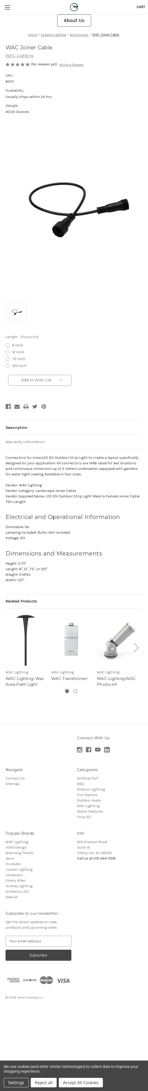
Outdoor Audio (89, 800)
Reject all (43, 1082)
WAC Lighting (88, 806)
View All (12, 897)
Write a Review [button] (71, 65)
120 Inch (19, 365)
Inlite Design (16, 847)
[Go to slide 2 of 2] (75, 691)
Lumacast (14, 875)
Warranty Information (25, 441)
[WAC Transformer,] (71, 640)
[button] (74, 20)
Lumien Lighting (19, 869)
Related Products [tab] (21, 601)
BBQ (80, 784)
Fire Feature (87, 795)
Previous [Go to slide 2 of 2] (7, 647)
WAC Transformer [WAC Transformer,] (69, 678)
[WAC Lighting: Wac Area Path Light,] (25, 640)
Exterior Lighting (91, 789)
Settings (16, 1082)
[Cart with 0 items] (141, 7)
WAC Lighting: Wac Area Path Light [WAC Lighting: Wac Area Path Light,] (25, 681)
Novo (10, 858)
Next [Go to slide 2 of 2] (136, 647)
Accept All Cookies (81, 1082)
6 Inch (17, 345)
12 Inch (18, 352)
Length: (22, 337)
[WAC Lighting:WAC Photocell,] (117, 640)
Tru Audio (13, 864)
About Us (74, 20)
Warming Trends (20, 853)
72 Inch (18, 359)
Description (16, 427)
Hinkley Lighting (19, 886)
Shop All (84, 817)
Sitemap (13, 784)
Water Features (90, 811)
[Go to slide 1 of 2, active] (67, 691)
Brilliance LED (17, 891)
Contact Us (15, 778)
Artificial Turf (87, 778)
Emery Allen (15, 880)
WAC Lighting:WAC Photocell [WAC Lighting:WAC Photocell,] (116, 681)
